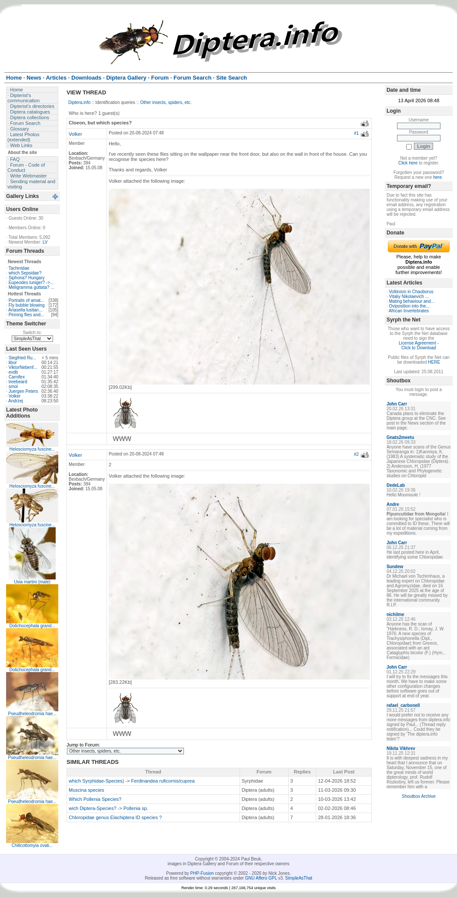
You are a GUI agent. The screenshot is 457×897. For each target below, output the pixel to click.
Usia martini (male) (32, 581)
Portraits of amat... (26, 300)
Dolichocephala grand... (32, 625)
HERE (434, 362)
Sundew (395, 566)
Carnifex (17, 377)
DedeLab (396, 485)
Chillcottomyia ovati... (32, 845)
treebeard (18, 381)
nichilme (395, 614)
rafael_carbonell (403, 705)
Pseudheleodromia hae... (32, 713)
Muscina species (86, 790)
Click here (407, 163)
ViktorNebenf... (23, 367)
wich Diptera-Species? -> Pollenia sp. (108, 808)
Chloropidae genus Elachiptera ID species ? (115, 817)
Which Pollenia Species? (95, 799)
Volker (15, 396)
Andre (393, 504)
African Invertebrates (409, 310)
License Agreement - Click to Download (419, 345)
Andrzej (15, 400)
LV (45, 242)
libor (13, 362)
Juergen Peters (23, 391)
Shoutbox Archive (419, 796)
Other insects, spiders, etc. (165, 102)
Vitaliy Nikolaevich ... (409, 296)
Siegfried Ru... (22, 357)
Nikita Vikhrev (401, 748)
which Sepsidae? (25, 273)
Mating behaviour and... (411, 301)
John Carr (397, 404)
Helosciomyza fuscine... (32, 449)
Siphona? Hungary (27, 277)
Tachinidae (18, 268)
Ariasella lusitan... (25, 310)
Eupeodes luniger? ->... (31, 282)
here (437, 177)
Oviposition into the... (409, 306)
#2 (356, 454)
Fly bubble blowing (27, 305)
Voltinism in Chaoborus (411, 291)
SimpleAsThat (298, 878)
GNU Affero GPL (261, 878)
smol (13, 386)
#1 (356, 133)
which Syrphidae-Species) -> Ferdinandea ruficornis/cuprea (132, 780)
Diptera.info (79, 102)
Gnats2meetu (400, 437)
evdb (13, 372)
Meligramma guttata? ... (31, 287)
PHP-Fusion (202, 873)
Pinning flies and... (26, 314)
